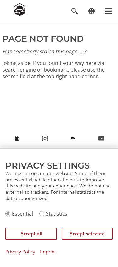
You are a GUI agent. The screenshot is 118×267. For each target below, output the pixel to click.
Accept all (31, 233)
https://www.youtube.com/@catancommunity (101, 139)
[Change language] (91, 11)
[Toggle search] (74, 11)
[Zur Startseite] (20, 14)
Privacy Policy (20, 251)
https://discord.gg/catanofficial (73, 139)
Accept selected (87, 233)
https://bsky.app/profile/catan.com (16, 139)
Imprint (48, 251)
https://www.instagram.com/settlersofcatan (45, 139)
